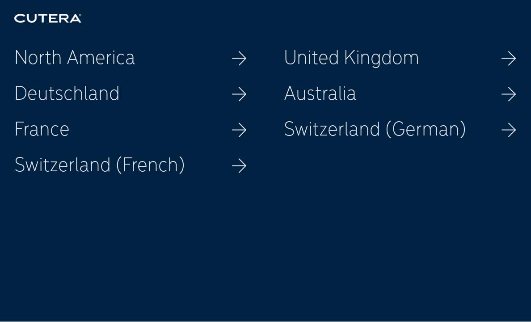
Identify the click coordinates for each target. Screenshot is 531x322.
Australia (400, 94)
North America (130, 58)
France (130, 130)
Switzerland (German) (400, 130)
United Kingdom (400, 58)
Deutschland (130, 94)
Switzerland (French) (130, 166)
